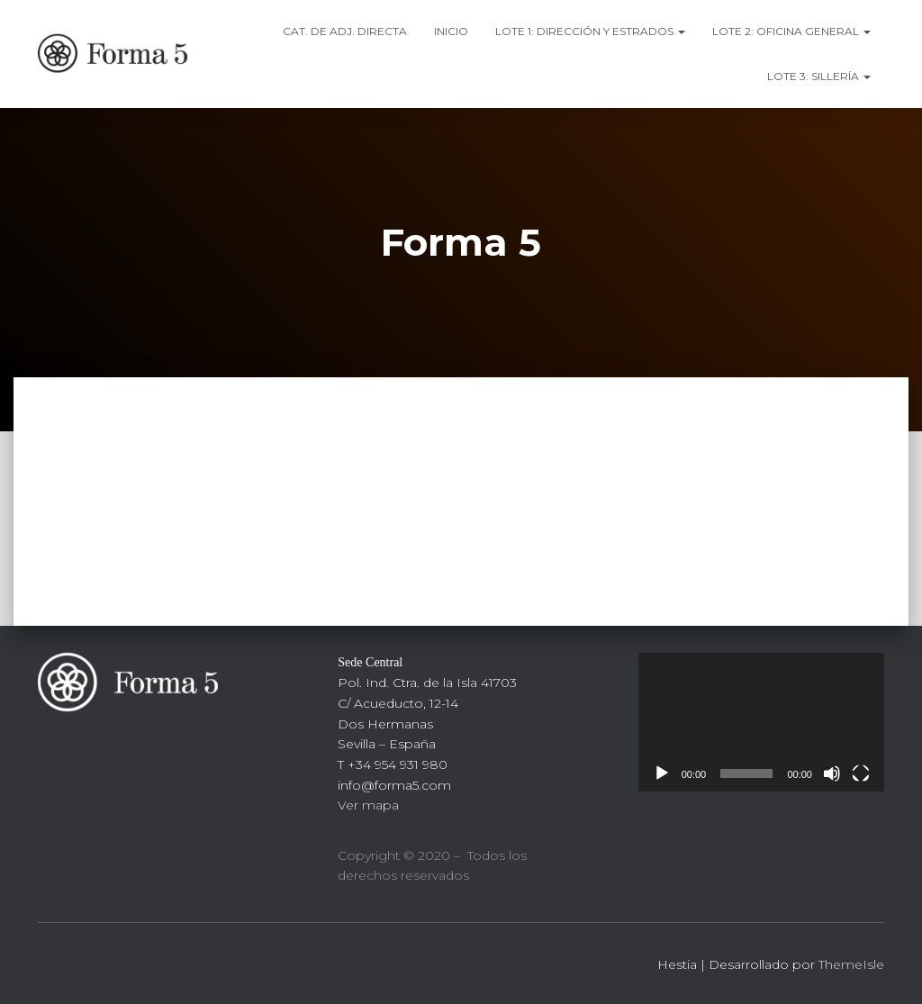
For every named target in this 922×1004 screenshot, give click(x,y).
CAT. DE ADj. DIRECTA (345, 31)
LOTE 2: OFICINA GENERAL (791, 31)
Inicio (451, 31)
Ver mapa (368, 805)
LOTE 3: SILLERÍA (819, 76)
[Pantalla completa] (861, 773)
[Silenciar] (832, 773)
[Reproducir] (662, 773)
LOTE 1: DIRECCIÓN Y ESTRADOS (590, 31)
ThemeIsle (851, 964)
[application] (761, 722)
